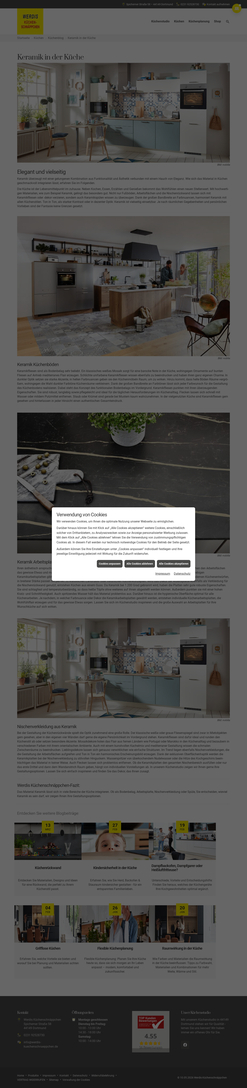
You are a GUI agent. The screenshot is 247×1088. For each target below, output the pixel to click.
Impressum (162, 547)
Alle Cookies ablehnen (139, 537)
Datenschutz (182, 547)
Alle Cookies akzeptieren (173, 537)
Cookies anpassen (110, 537)
